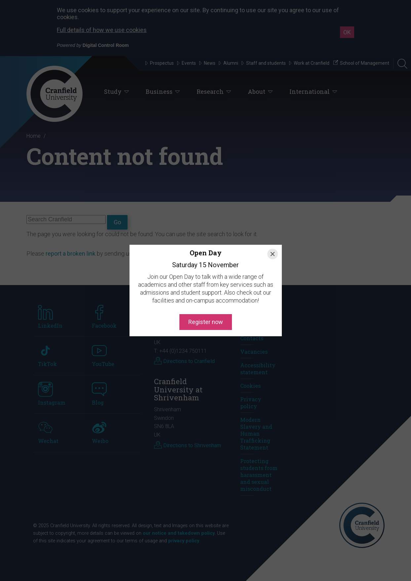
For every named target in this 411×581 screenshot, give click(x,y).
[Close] (272, 254)
